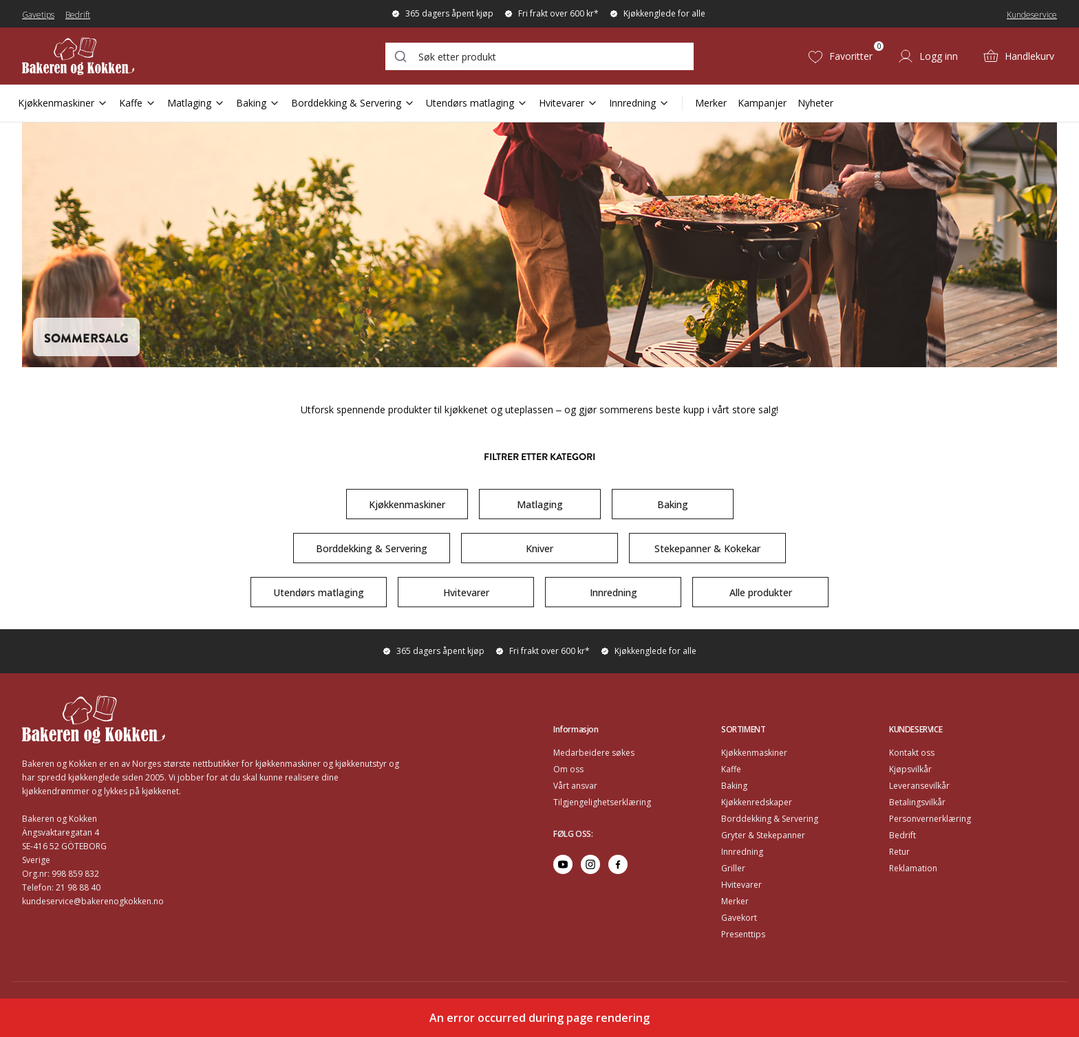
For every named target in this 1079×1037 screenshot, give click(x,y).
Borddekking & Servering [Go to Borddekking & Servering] (769, 819)
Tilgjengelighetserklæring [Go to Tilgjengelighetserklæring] (602, 802)
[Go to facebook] (618, 864)
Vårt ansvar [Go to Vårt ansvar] (575, 786)
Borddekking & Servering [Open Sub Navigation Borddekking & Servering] (353, 102)
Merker (711, 102)
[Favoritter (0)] (840, 56)
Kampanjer (762, 102)
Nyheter (815, 102)
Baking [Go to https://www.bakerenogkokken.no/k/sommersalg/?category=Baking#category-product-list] (672, 504)
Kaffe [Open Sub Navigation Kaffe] (137, 102)
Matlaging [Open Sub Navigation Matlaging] (196, 102)
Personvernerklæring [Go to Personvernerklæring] (930, 819)
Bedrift (77, 15)
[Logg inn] (927, 56)
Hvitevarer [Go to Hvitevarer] (741, 885)
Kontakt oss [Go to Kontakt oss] (911, 752)
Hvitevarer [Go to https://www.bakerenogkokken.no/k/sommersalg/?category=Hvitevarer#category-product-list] (466, 592)
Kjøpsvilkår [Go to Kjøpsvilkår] (910, 769)
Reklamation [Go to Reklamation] (913, 868)
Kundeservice (1032, 15)
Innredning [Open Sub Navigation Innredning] (639, 102)
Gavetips (38, 15)
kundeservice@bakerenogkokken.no (93, 901)
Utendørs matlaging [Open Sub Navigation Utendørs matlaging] (477, 102)
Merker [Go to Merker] (735, 901)
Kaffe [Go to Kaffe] (731, 769)
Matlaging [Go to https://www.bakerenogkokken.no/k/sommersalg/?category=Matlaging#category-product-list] (540, 504)
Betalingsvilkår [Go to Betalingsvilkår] (917, 802)
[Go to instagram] (590, 864)
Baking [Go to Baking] (734, 786)
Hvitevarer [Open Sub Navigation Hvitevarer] (568, 102)
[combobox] (539, 56)
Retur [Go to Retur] (899, 852)
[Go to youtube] (563, 864)
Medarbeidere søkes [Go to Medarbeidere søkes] (593, 752)
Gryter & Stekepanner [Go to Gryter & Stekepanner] (763, 835)
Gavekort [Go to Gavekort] (739, 918)
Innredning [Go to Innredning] (742, 852)
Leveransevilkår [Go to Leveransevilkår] (919, 786)
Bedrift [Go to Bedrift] (902, 835)
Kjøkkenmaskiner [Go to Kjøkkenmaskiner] (754, 752)
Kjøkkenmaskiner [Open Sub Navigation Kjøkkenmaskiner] (63, 102)
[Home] (108, 56)
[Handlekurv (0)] (1018, 56)
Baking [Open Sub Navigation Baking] (258, 102)
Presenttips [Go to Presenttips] (743, 934)
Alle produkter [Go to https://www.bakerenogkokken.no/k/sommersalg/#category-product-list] (760, 592)
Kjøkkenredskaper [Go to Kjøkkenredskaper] (756, 802)
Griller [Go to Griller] (733, 868)
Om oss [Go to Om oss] (568, 769)
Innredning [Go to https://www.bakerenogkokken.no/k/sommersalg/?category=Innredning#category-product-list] (613, 592)
